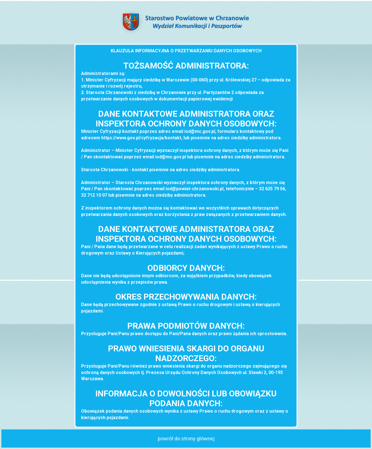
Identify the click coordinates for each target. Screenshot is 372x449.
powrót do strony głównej (186, 438)
